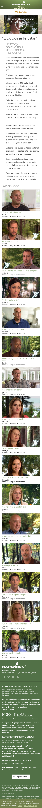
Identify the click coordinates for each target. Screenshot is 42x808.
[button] (21, 778)
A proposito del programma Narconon (16, 723)
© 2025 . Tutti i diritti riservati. (15, 785)
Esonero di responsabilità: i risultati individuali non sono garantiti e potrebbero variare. (20, 789)
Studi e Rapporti (22, 730)
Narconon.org (7, 767)
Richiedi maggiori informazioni (17, 750)
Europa (27, 767)
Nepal (24, 770)
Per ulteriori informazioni (12, 746)
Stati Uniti (19, 767)
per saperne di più (30, 806)
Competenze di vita (19, 707)
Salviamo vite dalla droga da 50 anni (23, 725)
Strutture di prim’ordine (11, 728)
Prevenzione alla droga (20, 754)
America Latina (14, 770)
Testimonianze (8, 709)
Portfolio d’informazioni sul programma (16, 747)
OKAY (20, 806)
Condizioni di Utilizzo (22, 787)
